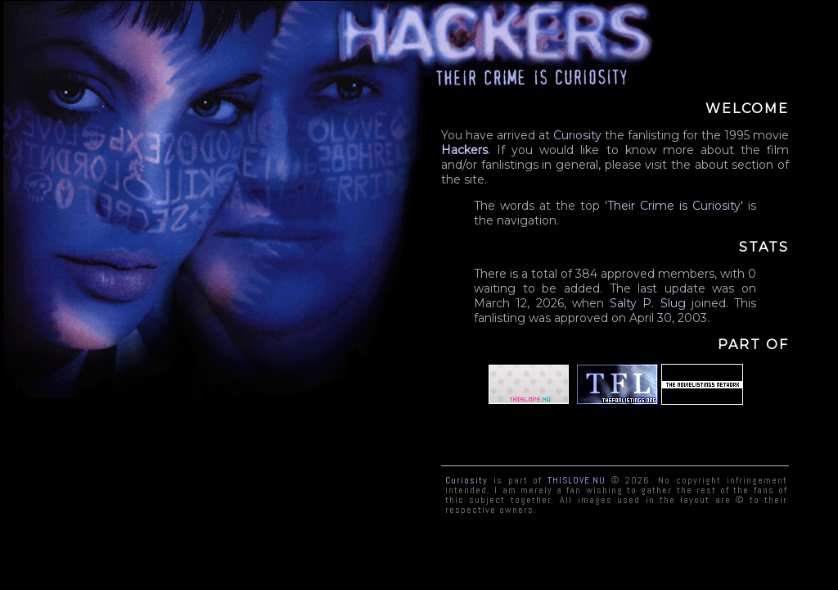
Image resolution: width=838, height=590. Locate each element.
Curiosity (716, 205)
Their (621, 205)
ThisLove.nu (576, 479)
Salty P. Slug (648, 303)
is (683, 205)
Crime (657, 205)
